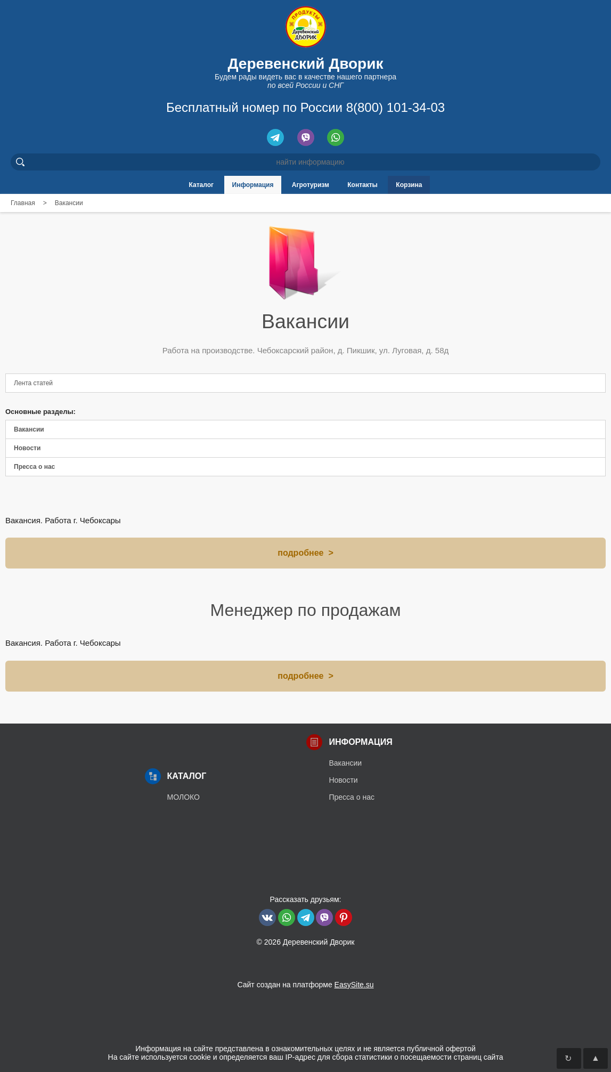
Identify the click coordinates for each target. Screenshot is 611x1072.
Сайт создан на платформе (305, 984)
